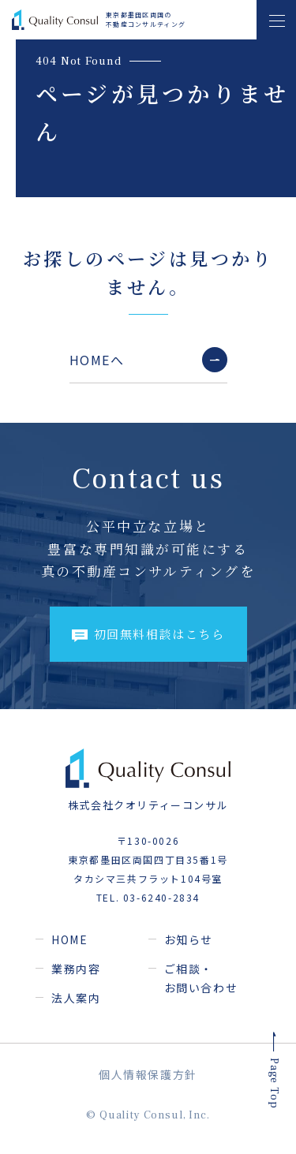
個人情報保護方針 (148, 1074)
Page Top (273, 1084)
